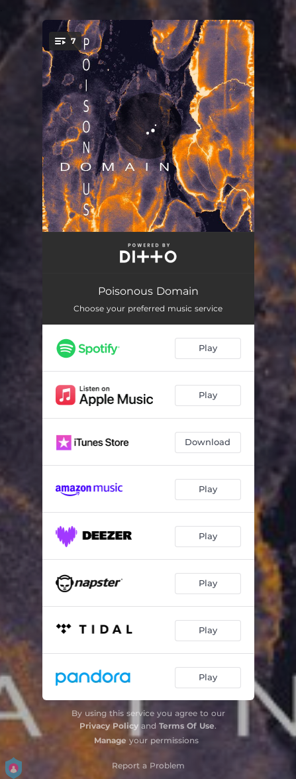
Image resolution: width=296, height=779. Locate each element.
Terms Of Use (187, 726)
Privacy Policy (108, 726)
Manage (110, 740)
